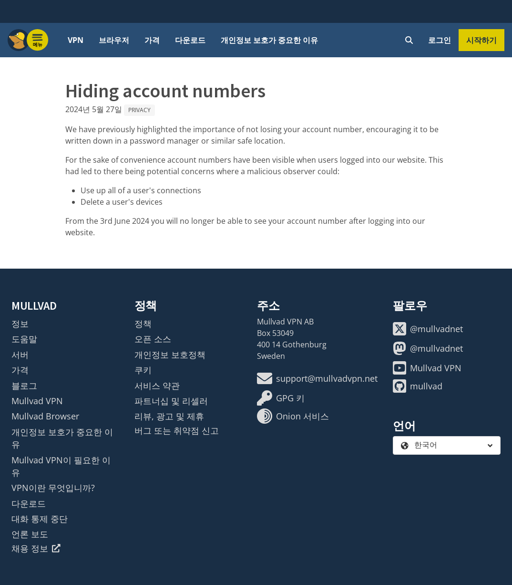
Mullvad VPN (37, 401)
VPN (75, 40)
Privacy (139, 110)
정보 (20, 323)
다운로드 (190, 40)
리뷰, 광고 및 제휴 (169, 416)
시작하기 (481, 40)
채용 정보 (36, 548)
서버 (20, 354)
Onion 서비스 (293, 416)
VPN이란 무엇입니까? (53, 487)
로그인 (439, 40)
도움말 (24, 339)
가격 (152, 40)
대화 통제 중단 (39, 518)
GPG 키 (281, 398)
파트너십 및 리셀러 (171, 401)
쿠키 (143, 370)
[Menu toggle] (38, 40)
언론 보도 (29, 534)
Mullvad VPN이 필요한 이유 (61, 466)
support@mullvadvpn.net (317, 378)
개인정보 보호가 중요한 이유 (269, 40)
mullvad (417, 386)
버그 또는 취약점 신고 (176, 430)
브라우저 (114, 40)
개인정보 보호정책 (169, 354)
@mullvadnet (428, 328)
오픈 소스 (152, 339)
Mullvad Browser (45, 416)
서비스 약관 (157, 385)
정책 (143, 323)
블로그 (24, 385)
